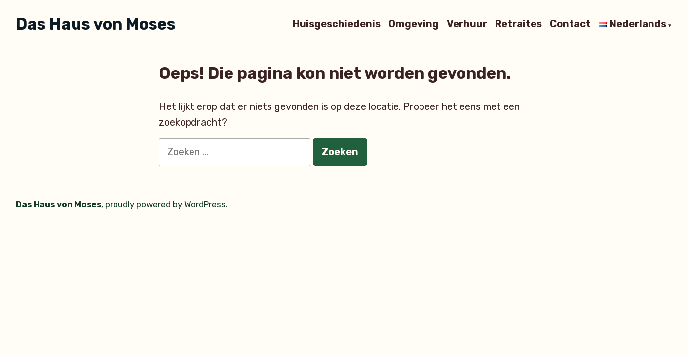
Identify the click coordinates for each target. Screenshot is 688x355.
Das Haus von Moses (96, 24)
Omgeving (413, 24)
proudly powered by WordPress (165, 204)
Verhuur (467, 24)
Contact (570, 24)
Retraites (518, 24)
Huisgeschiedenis (337, 24)
